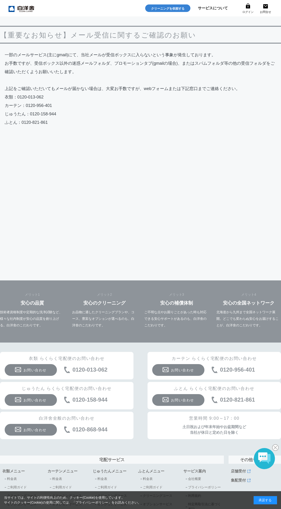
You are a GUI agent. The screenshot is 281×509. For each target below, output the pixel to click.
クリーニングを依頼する (168, 8)
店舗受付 (238, 471)
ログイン (248, 12)
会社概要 (194, 479)
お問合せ (265, 12)
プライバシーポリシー (204, 487)
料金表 (12, 479)
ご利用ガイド (17, 487)
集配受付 (238, 480)
